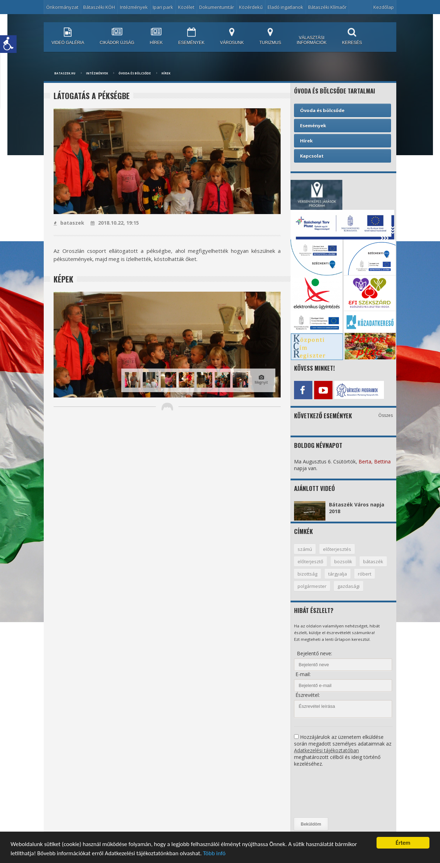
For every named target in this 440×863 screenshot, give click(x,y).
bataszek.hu (64, 73)
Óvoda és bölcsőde (134, 73)
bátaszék (373, 561)
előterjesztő (310, 561)
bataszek (69, 222)
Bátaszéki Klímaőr (327, 7)
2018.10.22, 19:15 (115, 222)
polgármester (312, 586)
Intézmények (134, 7)
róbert (364, 574)
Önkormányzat (62, 7)
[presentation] (323, 792)
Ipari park (163, 7)
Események (313, 125)
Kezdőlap (383, 7)
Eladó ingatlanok (285, 7)
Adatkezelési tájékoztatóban (326, 750)
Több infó (214, 854)
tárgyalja (337, 574)
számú (305, 549)
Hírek (165, 73)
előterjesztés (337, 549)
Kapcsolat (312, 156)
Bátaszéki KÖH (99, 7)
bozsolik (343, 561)
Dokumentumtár (216, 7)
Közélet (186, 7)
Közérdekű (251, 7)
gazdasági (348, 586)
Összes (385, 415)
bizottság (307, 574)
